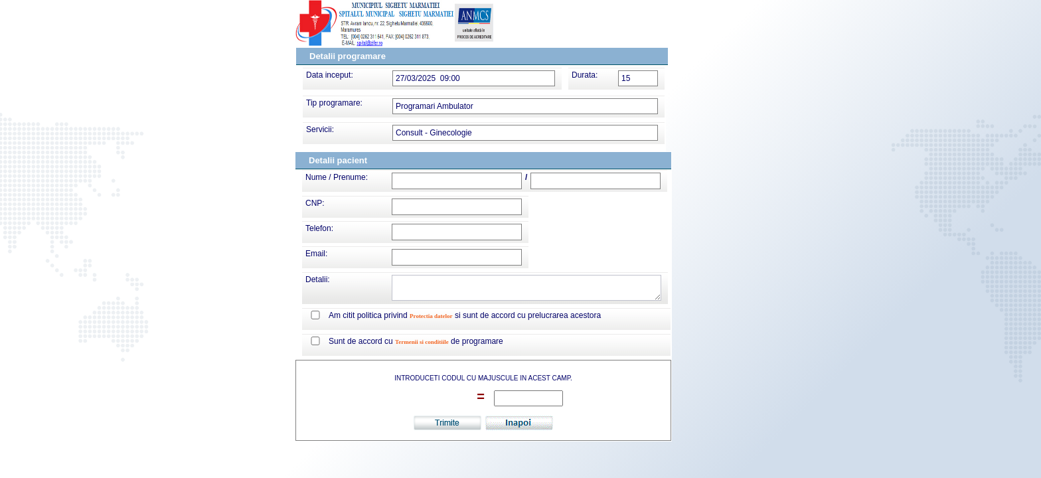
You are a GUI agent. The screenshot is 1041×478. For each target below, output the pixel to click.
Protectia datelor (431, 316)
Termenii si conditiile (422, 342)
